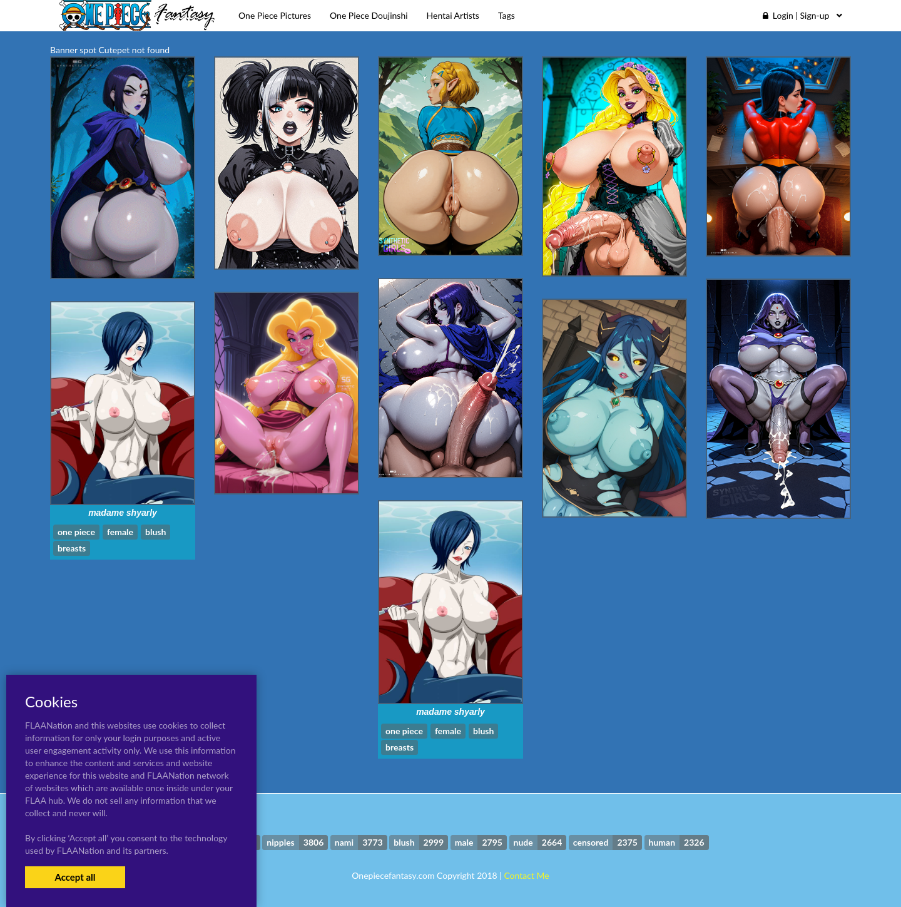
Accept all (74, 877)
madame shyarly (122, 513)
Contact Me (526, 875)
